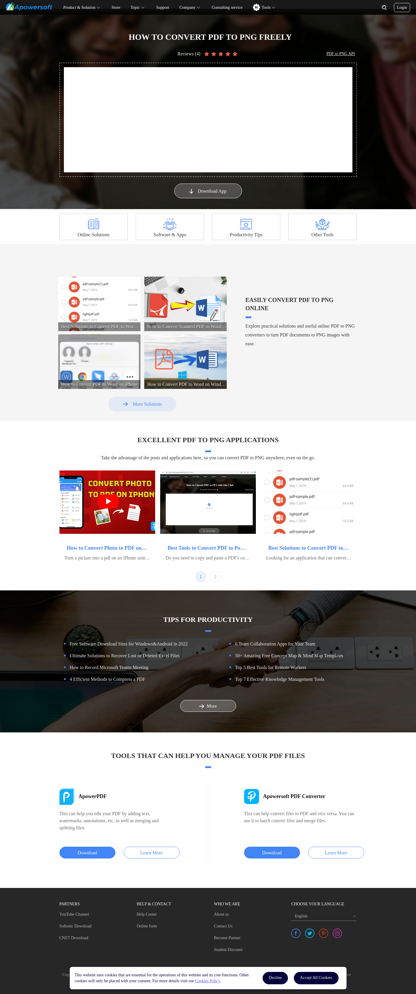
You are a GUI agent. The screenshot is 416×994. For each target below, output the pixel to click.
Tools (266, 7)
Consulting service (227, 7)
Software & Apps (169, 234)
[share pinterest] (323, 933)
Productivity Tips (246, 234)
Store (116, 7)
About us (221, 914)
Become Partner (227, 938)
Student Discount (228, 949)
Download (87, 852)
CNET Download (73, 938)
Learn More (151, 852)
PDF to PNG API (340, 54)
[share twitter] (309, 933)
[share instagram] (337, 933)
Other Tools (322, 234)
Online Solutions (94, 234)
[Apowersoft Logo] (29, 6)
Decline (275, 977)
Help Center (147, 914)
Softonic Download (75, 926)
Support (162, 7)
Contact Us (223, 926)
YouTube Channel (74, 914)
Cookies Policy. (208, 981)
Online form (147, 926)
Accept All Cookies (316, 977)
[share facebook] (296, 933)
